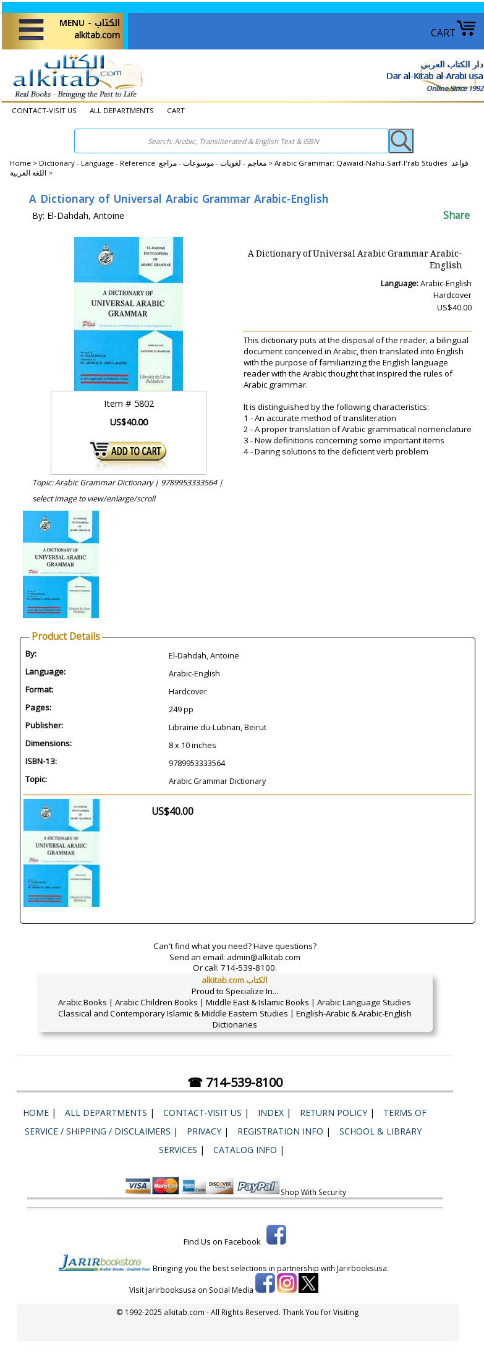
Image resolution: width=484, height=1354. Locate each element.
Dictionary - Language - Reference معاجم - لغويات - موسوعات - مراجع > (156, 163)
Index (271, 1112)
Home (20, 163)
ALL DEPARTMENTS (122, 110)
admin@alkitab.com (263, 957)
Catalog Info (245, 1150)
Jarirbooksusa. (363, 1268)
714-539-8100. (249, 967)
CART (454, 33)
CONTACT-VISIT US (44, 110)
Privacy (204, 1131)
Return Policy (333, 1112)
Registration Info (280, 1131)
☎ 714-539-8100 (234, 1082)
